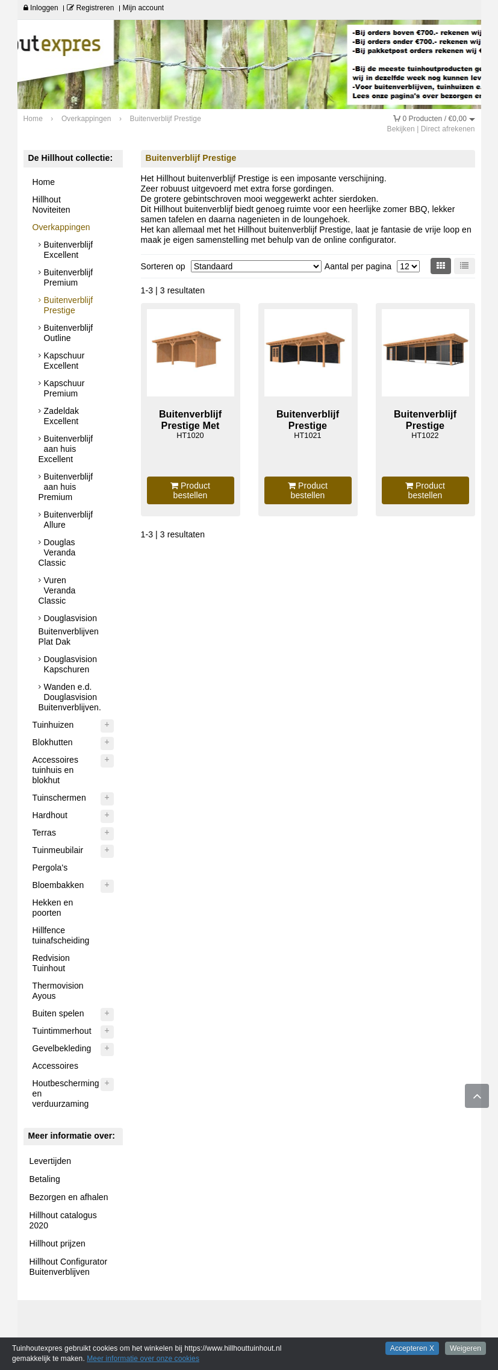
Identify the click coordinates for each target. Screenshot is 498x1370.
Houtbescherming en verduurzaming (66, 1093)
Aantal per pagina (358, 266)
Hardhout (50, 815)
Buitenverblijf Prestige (68, 305)
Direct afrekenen (448, 129)
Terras (45, 832)
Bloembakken (58, 885)
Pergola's (50, 867)
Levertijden (51, 1161)
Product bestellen (190, 490)
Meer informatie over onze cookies (143, 1358)
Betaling (45, 1179)
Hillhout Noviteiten (51, 204)
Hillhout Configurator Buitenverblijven (69, 1267)
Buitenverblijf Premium (68, 277)
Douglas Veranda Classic (57, 552)
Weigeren (465, 1348)
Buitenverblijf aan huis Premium (66, 487)
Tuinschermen (59, 797)
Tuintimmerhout (62, 1031)
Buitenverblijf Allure (68, 520)
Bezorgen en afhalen (69, 1197)
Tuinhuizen (53, 725)
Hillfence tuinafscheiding (61, 935)
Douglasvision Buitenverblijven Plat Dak (69, 629)
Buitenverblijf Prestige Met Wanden (190, 425)
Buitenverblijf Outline (68, 333)
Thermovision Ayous (58, 991)
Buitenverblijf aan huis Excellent (66, 449)
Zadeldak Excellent (61, 416)
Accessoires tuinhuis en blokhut (56, 770)
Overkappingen (61, 227)
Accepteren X (412, 1348)
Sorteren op (163, 266)
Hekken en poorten (53, 908)
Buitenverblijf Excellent (68, 250)
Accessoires (56, 1066)
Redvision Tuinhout (51, 963)
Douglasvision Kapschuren (70, 664)
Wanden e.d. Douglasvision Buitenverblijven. (70, 697)
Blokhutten (53, 742)
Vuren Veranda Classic (57, 590)
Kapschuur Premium (64, 388)
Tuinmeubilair (58, 850)
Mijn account (143, 8)
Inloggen (40, 8)
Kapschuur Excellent (64, 361)
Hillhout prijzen (58, 1243)
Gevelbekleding (62, 1048)
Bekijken (401, 129)
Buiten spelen (58, 1013)
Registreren (90, 8)
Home (44, 182)
